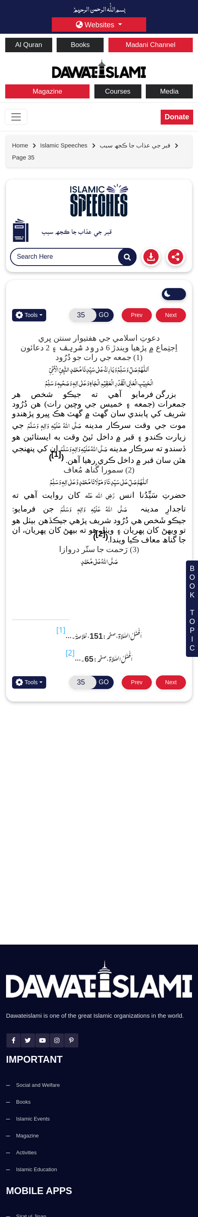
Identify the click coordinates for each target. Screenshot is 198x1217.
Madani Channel (151, 45)
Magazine (47, 91)
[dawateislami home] (99, 67)
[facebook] (13, 1040)
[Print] (151, 257)
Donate (177, 117)
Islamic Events (33, 1119)
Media (169, 91)
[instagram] (57, 1040)
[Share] (175, 257)
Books (80, 45)
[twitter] (28, 1040)
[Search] (127, 257)
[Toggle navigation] (16, 117)
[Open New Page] (82, 315)
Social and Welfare (38, 1085)
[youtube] (42, 1040)
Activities (26, 1153)
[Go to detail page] (68, 145)
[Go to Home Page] (24, 145)
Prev (137, 315)
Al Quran (28, 45)
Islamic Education (36, 1169)
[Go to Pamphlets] (99, 200)
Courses (118, 91)
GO (104, 314)
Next (171, 315)
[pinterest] (71, 1040)
